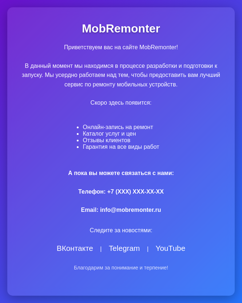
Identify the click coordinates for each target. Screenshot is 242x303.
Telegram (124, 248)
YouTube (171, 248)
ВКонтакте (75, 248)
